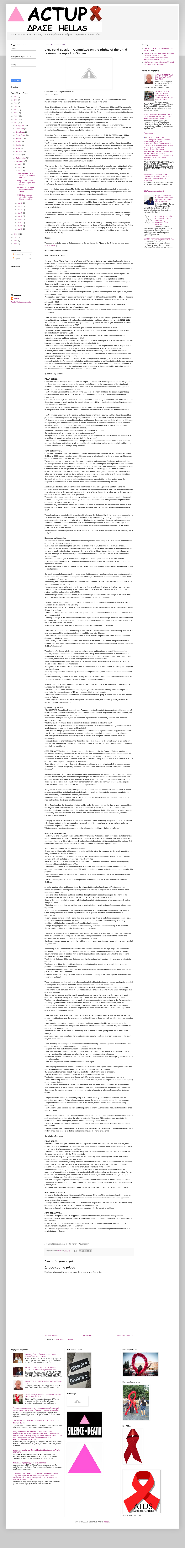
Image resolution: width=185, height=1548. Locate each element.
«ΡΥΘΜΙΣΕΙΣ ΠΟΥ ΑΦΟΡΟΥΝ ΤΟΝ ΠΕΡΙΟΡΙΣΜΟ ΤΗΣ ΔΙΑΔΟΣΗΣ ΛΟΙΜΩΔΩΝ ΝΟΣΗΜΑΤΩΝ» (164, 96)
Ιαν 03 (20, 229)
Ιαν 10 (20, 216)
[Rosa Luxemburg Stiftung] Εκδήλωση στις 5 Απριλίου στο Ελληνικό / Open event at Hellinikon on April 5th (158, 116)
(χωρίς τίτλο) (148, 133)
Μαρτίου (19, 155)
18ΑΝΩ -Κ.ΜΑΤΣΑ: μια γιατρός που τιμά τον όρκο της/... (25, 175)
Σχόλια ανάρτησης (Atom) (63, 1339)
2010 (16, 241)
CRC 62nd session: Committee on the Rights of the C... (25, 197)
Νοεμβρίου (20, 129)
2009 (16, 244)
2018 (16, 106)
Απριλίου (19, 151)
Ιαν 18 (20, 203)
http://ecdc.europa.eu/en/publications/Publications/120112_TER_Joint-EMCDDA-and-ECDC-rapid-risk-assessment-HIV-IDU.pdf (159, 56)
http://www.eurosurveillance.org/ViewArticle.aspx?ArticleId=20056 (159, 63)
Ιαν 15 (20, 206)
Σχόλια (16, 258)
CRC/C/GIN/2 (50, 245)
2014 (16, 119)
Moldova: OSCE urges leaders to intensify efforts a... (25, 190)
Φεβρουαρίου (21, 158)
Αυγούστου (20, 138)
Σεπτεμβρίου (21, 135)
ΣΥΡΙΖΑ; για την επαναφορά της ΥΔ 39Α (159, 239)
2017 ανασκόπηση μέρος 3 (154, 191)
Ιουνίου (19, 145)
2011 (16, 237)
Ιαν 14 (20, 210)
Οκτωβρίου (20, 132)
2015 (16, 116)
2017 (16, 110)
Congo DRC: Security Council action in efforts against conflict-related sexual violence (164, 199)
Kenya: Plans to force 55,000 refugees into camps (25, 183)
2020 (16, 100)
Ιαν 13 (20, 213)
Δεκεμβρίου (20, 125)
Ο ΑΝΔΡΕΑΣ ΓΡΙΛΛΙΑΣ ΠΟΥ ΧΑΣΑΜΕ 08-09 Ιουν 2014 (164, 77)
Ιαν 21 (20, 170)
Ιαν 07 (20, 223)
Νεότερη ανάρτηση (52, 1335)
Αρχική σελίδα (88, 1335)
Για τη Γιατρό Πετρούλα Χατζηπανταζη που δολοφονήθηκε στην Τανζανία (40, 1355)
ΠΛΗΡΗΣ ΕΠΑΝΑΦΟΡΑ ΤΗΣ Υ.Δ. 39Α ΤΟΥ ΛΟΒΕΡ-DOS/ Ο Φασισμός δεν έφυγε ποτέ (40, 1369)
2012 (16, 234)
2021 (16, 97)
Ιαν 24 (20, 164)
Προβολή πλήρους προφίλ (21, 302)
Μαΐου (18, 148)
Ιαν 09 (20, 219)
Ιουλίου (19, 142)
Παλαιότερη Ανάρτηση (125, 1335)
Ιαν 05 (20, 226)
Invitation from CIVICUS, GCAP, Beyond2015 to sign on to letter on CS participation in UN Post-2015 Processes (158, 177)
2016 (16, 113)
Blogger (106, 1522)
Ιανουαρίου (20, 161)
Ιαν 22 (20, 167)
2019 (16, 103)
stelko (16, 298)
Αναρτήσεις (18, 254)
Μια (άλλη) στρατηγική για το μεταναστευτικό (29, 1463)
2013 (16, 123)
